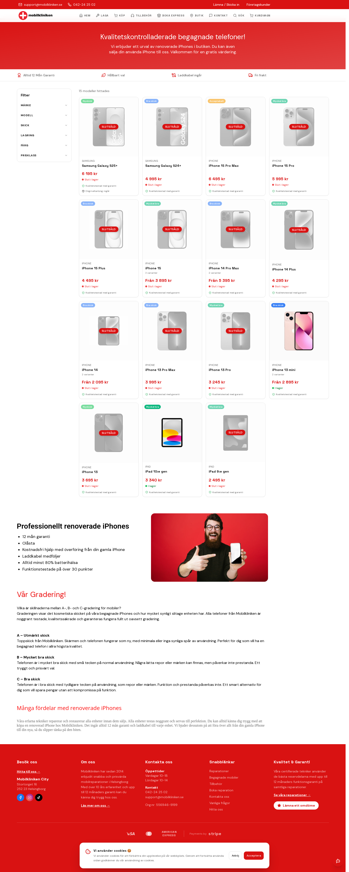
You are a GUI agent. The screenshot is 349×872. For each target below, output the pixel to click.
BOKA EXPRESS (170, 15)
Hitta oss (216, 809)
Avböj (235, 855)
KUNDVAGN (260, 15)
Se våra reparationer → (292, 795)
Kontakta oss (219, 797)
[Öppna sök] (238, 15)
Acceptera (254, 855)
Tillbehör (215, 784)
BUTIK (196, 15)
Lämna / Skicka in (226, 5)
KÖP (119, 15)
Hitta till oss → (28, 771)
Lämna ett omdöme (296, 805)
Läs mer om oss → (95, 805)
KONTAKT (218, 15)
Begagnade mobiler (223, 777)
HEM (85, 15)
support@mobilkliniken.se (164, 797)
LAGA (102, 15)
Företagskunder (258, 5)
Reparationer (219, 771)
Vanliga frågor (219, 803)
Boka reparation (221, 790)
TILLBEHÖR (141, 15)
